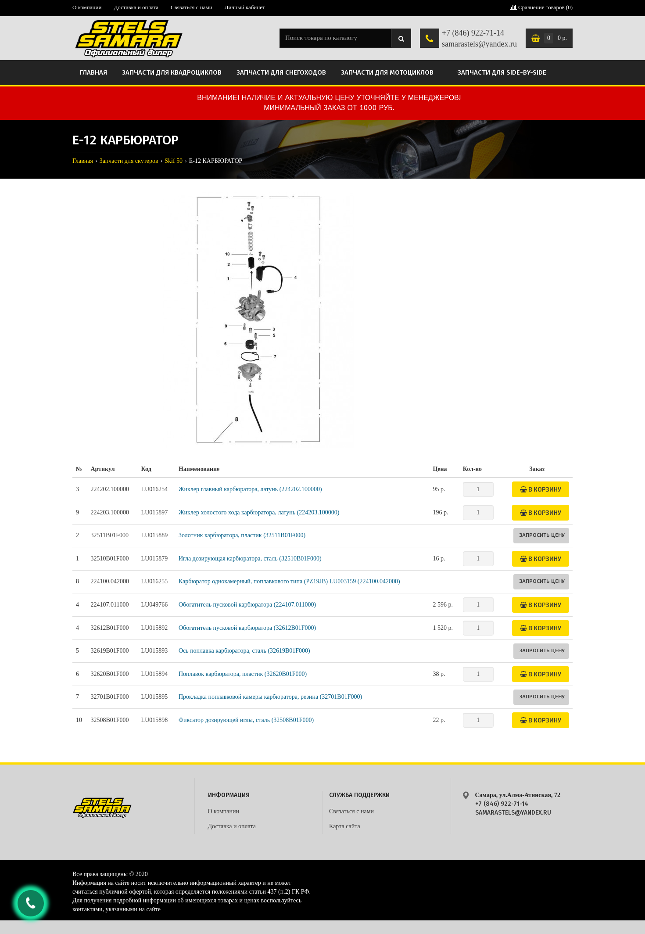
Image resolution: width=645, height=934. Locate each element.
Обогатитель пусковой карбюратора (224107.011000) (247, 604)
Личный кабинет (245, 7)
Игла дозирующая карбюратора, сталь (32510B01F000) (250, 558)
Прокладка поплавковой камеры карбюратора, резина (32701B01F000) (270, 696)
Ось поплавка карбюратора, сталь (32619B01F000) (244, 650)
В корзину (540, 489)
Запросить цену (542, 535)
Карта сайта (344, 826)
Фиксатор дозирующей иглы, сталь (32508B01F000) (246, 720)
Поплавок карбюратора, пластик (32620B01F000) (243, 674)
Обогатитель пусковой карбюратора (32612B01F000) (247, 628)
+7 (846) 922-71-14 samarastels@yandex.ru (479, 39)
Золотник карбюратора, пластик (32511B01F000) (242, 535)
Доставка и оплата (136, 7)
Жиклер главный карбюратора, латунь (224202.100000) (250, 489)
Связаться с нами (191, 7)
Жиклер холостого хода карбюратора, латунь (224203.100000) (259, 512)
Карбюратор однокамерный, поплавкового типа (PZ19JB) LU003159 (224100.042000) (289, 581)
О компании (86, 7)
